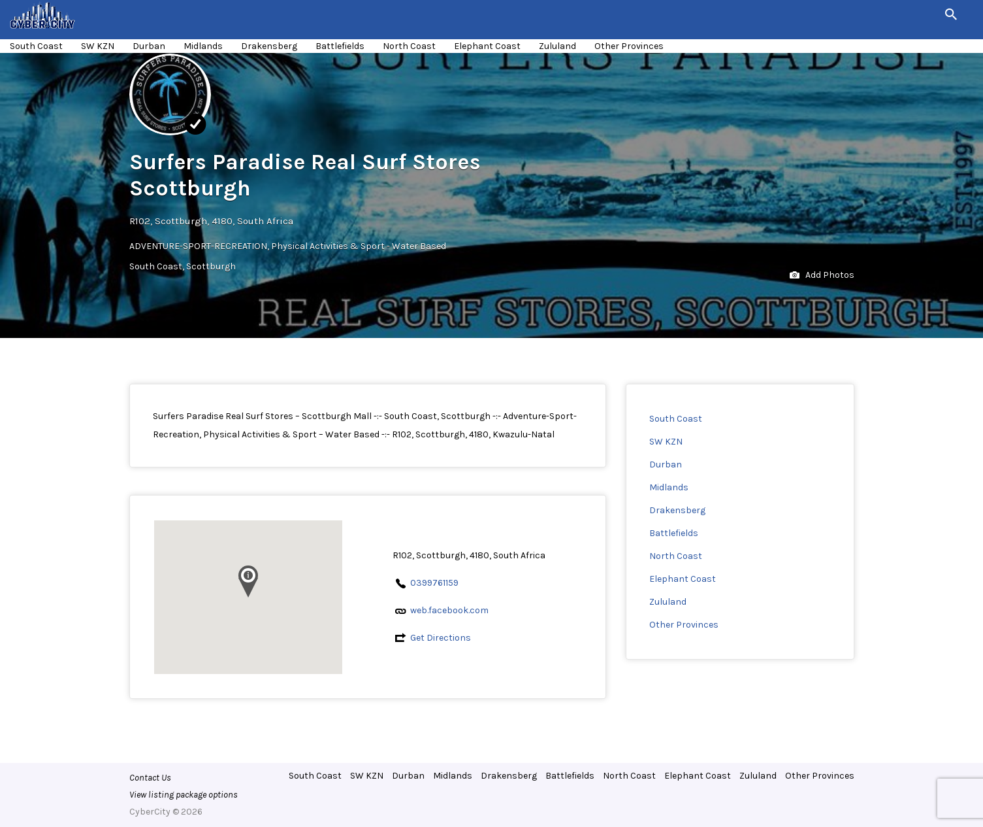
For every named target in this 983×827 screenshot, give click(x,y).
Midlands (203, 46)
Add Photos (822, 275)
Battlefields (339, 46)
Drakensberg (269, 46)
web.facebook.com (449, 610)
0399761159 (434, 582)
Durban (149, 46)
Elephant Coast (487, 46)
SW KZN (97, 46)
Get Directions (440, 637)
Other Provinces (629, 46)
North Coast (409, 46)
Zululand (557, 46)
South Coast (36, 46)
